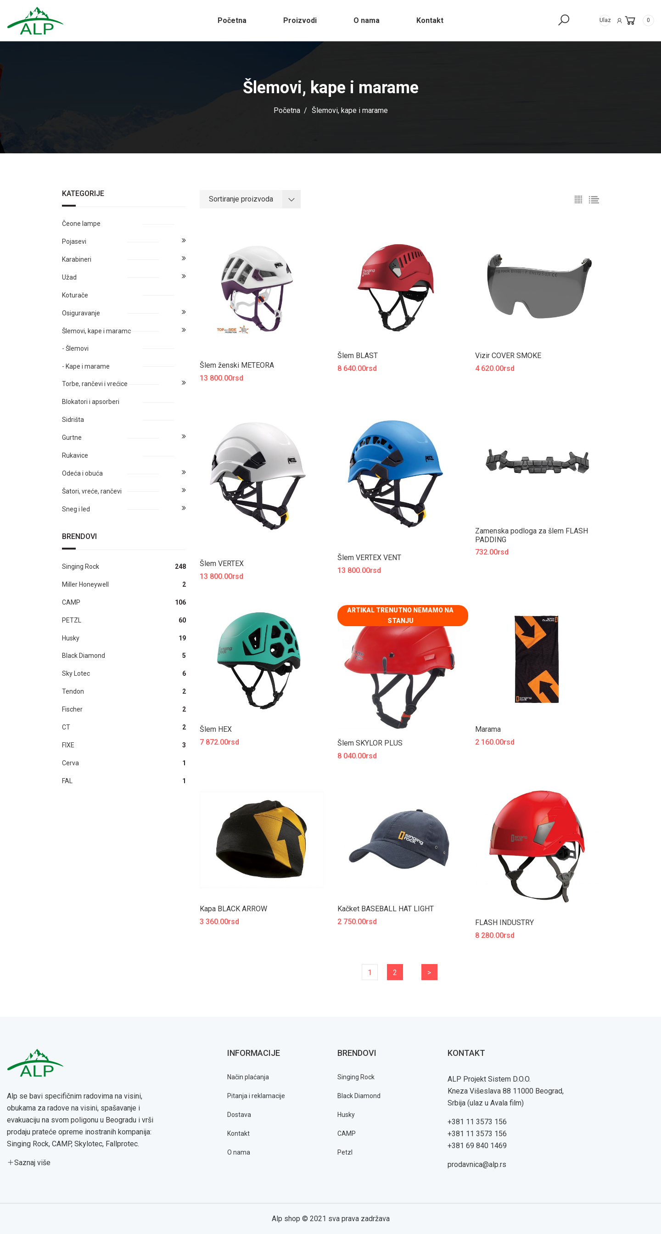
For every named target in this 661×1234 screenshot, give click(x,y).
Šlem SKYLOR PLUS (370, 743)
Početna (287, 110)
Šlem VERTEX (222, 563)
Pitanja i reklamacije (256, 1095)
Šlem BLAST (357, 355)
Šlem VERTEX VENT (369, 557)
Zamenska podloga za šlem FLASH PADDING (531, 535)
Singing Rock (356, 1077)
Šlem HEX (216, 729)
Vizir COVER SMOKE (508, 355)
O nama (238, 1152)
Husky (346, 1114)
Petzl (345, 1152)
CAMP (346, 1133)
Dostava (239, 1114)
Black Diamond (359, 1095)
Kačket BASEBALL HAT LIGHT (385, 908)
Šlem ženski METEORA (237, 365)
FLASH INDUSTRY (504, 922)
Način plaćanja (248, 1077)
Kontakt (238, 1133)
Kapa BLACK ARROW (233, 908)
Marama (488, 729)
